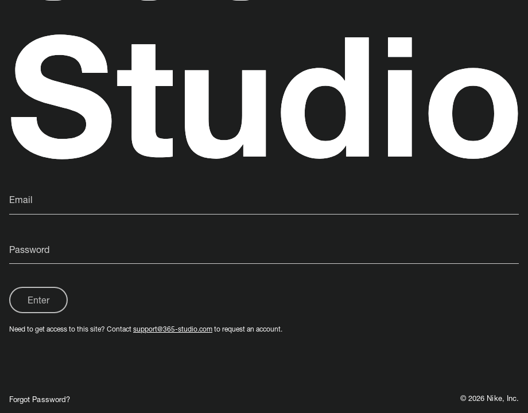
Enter (38, 299)
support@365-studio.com (172, 329)
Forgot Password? (39, 399)
